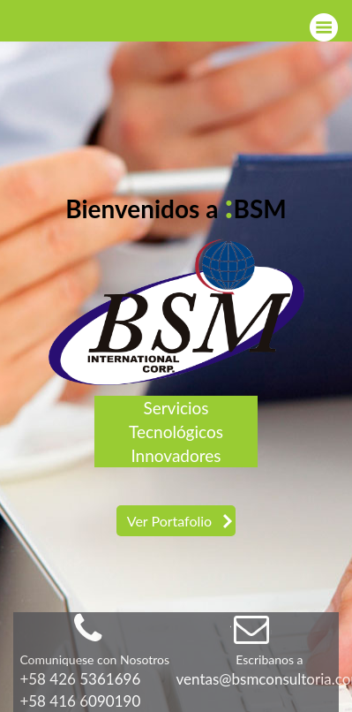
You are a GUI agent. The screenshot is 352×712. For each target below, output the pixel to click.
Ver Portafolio (169, 520)
